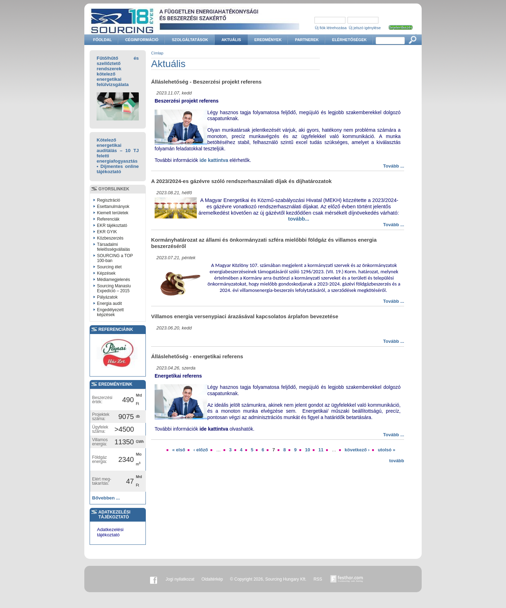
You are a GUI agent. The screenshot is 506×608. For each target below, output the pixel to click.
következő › (357, 449)
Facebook (153, 579)
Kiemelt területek (112, 212)
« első (178, 449)
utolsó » (386, 449)
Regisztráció (108, 200)
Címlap (157, 53)
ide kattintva (214, 160)
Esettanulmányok (113, 206)
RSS (317, 579)
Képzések (106, 273)
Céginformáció (141, 40)
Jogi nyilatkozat (180, 579)
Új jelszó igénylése (365, 28)
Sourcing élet (109, 266)
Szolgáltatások (190, 40)
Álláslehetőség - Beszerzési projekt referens (206, 82)
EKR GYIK (107, 231)
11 (320, 449)
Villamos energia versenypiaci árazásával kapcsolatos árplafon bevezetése (244, 316)
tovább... (298, 219)
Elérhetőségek (349, 40)
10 (307, 449)
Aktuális (231, 40)
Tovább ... (393, 166)
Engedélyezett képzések (110, 312)
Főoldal (102, 40)
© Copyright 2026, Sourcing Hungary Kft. (268, 579)
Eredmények (268, 40)
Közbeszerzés (110, 238)
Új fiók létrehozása (331, 28)
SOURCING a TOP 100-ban (115, 258)
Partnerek (307, 40)
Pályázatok (107, 297)
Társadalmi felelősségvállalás (113, 247)
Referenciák (108, 219)
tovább (396, 460)
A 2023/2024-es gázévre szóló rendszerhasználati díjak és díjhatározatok (241, 181)
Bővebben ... (106, 498)
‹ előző (200, 449)
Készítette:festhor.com (346, 579)
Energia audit (109, 303)
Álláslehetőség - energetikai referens (197, 356)
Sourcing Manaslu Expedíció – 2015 (114, 288)
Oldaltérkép (212, 579)
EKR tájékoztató (112, 225)
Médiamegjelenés (113, 279)
